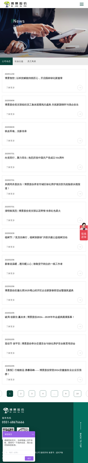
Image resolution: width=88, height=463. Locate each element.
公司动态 (6, 61)
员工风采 (31, 61)
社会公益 (19, 61)
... (54, 394)
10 (77, 394)
